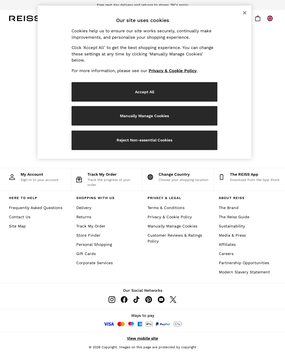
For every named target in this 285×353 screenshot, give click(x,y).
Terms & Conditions (166, 207)
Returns (83, 217)
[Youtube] (161, 299)
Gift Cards (86, 253)
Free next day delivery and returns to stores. (133, 5)
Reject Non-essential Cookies (144, 140)
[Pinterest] (148, 299)
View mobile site (142, 338)
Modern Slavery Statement (244, 272)
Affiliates (227, 244)
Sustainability (232, 226)
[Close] (245, 12)
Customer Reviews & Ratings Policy (175, 238)
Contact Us (19, 217)
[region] (144, 82)
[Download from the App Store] (249, 177)
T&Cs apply (179, 5)
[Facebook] (124, 299)
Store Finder (88, 235)
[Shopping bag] (258, 18)
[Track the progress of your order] (106, 179)
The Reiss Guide (234, 217)
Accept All (144, 92)
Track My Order (90, 226)
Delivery (83, 207)
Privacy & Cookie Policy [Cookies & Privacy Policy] (170, 217)
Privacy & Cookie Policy (172, 70)
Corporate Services (94, 263)
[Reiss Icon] (25, 18)
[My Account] (35, 177)
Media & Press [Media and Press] (232, 235)
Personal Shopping (94, 244)
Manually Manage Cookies (172, 226)
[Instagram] (112, 299)
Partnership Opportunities (244, 263)
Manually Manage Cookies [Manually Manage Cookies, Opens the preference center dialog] (144, 116)
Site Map (17, 226)
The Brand (229, 207)
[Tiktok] (136, 299)
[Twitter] (173, 299)
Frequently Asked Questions (35, 207)
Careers (226, 253)
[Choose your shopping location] (177, 177)
